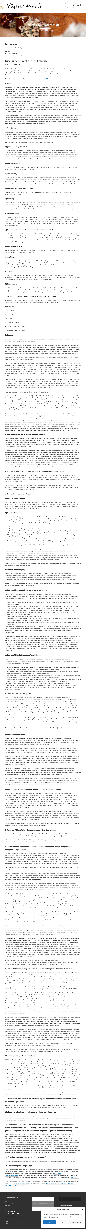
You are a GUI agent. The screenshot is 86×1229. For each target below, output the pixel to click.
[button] (82, 1209)
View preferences (76, 1222)
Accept (49, 1222)
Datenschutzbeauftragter (21, 1184)
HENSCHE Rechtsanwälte (51, 79)
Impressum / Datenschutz (51, 1225)
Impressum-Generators (34, 79)
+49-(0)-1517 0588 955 (12, 1214)
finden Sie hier (75, 1177)
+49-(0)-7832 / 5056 (11, 1212)
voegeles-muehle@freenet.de (13, 56)
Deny (63, 1222)
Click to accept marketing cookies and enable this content (43, 1204)
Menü (79, 5)
